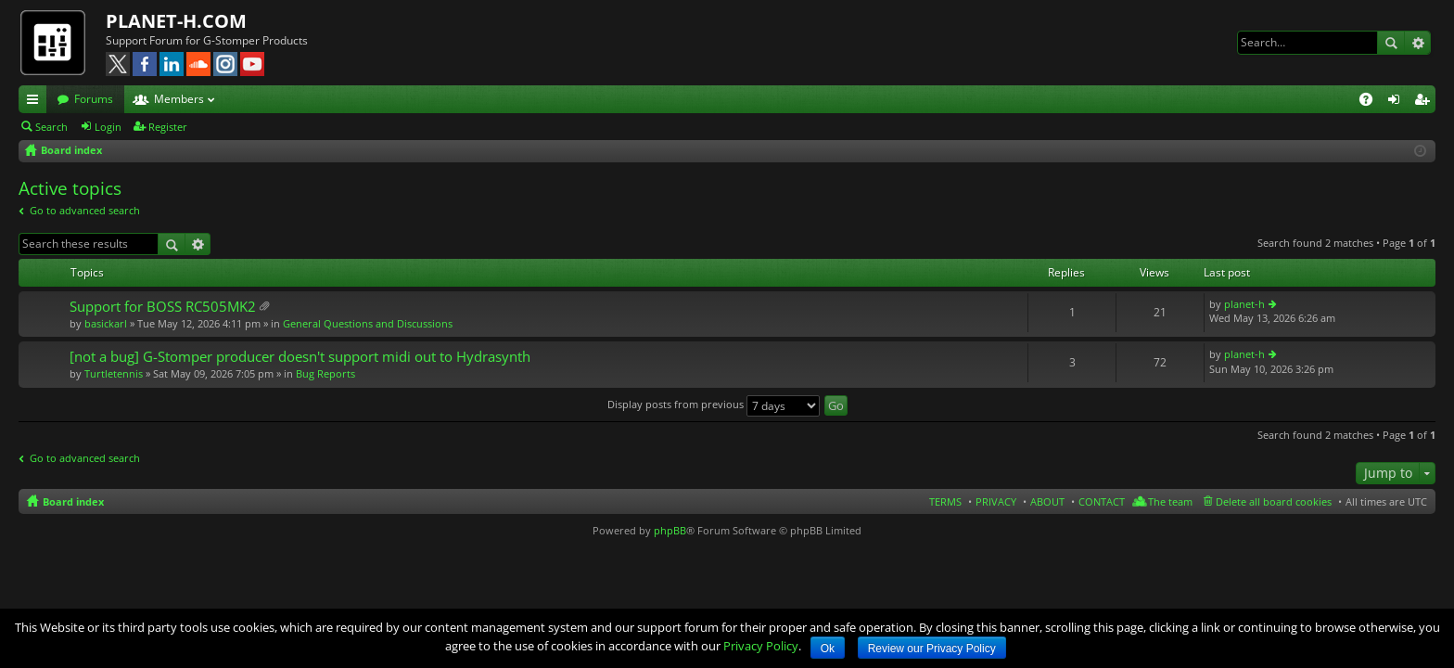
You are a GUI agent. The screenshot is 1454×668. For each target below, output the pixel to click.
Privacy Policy (760, 645)
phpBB (670, 530)
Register (167, 127)
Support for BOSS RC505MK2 (163, 306)
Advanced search (1417, 43)
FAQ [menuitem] (1372, 102)
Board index (73, 501)
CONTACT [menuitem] (1101, 501)
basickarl (105, 323)
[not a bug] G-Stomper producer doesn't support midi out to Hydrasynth (300, 357)
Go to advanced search (85, 210)
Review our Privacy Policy (932, 648)
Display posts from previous (713, 404)
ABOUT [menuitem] (1047, 501)
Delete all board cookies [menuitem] (1274, 501)
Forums (93, 99)
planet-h (1244, 304)
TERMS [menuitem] (945, 501)
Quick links (36, 102)
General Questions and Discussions (368, 323)
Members (179, 99)
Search (1391, 43)
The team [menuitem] (1170, 501)
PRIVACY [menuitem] (996, 501)
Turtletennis (113, 373)
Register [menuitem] (1425, 102)
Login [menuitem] (1397, 102)
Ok (828, 648)
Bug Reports (325, 373)
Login (108, 127)
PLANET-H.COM (176, 20)
